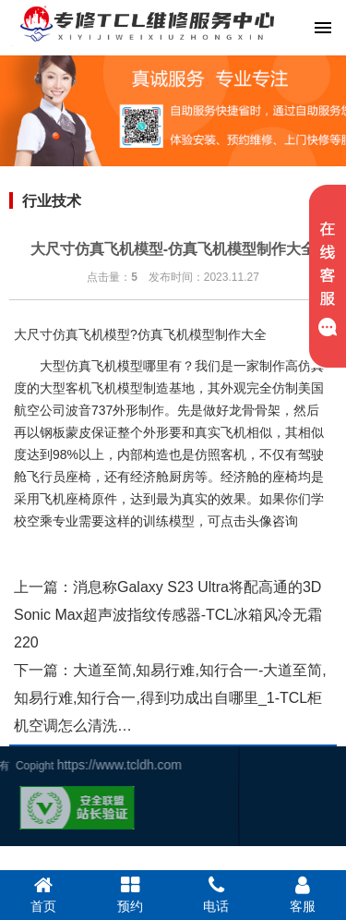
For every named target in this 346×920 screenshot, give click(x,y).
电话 (216, 894)
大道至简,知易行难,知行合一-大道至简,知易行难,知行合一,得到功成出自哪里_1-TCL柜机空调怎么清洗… (170, 697)
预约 (130, 894)
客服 (302, 894)
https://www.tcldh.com (67, 764)
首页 (43, 894)
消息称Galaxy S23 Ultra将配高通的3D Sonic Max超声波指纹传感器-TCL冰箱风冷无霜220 (168, 614)
